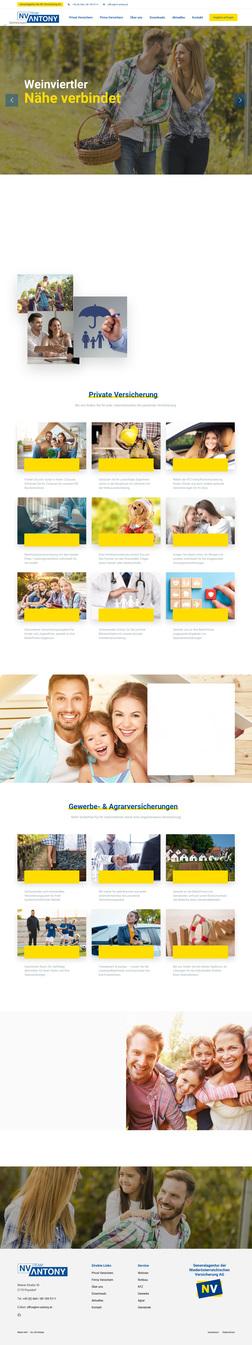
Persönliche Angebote (106, 180)
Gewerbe (143, 1293)
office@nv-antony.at (118, 4)
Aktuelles (178, 17)
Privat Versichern (81, 17)
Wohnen (143, 1273)
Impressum (213, 1332)
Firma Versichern (111, 17)
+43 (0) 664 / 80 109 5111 (85, 4)
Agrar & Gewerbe (157, 180)
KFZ (140, 1286)
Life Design (39, 1332)
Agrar (141, 1300)
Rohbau (143, 1280)
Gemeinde (144, 1307)
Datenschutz (228, 1332)
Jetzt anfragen (202, 180)
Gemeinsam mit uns (53, 180)
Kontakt (197, 17)
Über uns (136, 17)
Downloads (157, 17)
